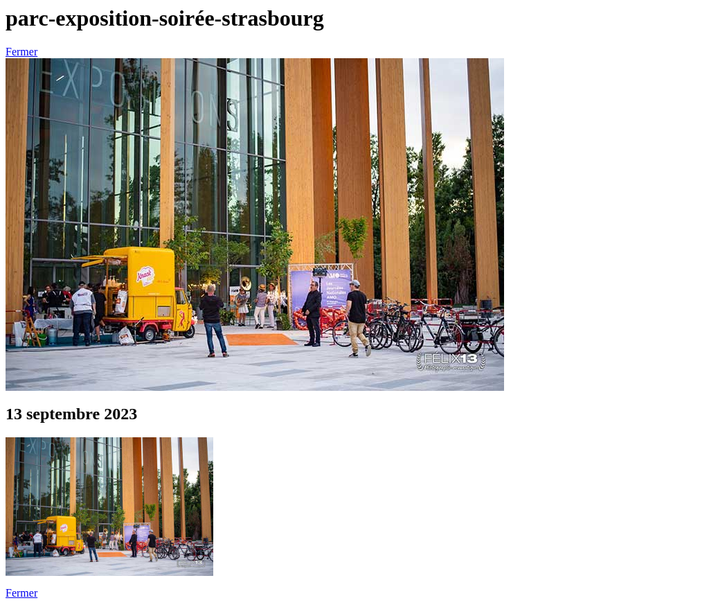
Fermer (21, 52)
